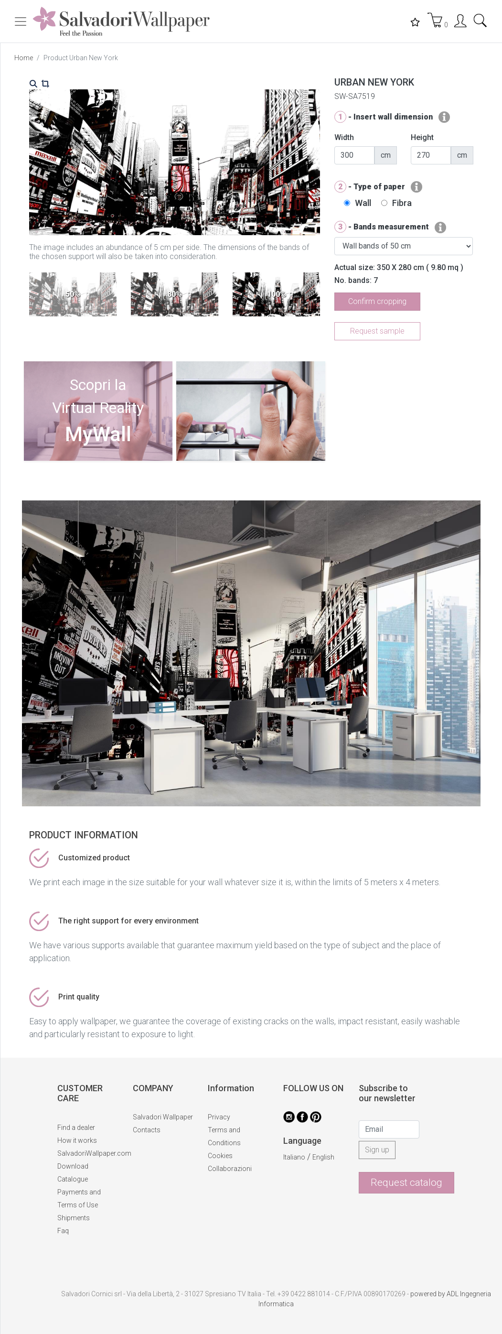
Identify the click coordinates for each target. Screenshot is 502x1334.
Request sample (377, 331)
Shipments (73, 1218)
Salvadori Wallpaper (163, 1117)
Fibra (402, 203)
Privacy (219, 1117)
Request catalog (406, 1182)
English (323, 1157)
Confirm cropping (377, 301)
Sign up (377, 1149)
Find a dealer (76, 1127)
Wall (363, 203)
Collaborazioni (230, 1168)
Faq (63, 1231)
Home (23, 58)
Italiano (294, 1157)
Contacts (146, 1130)
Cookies (220, 1156)
